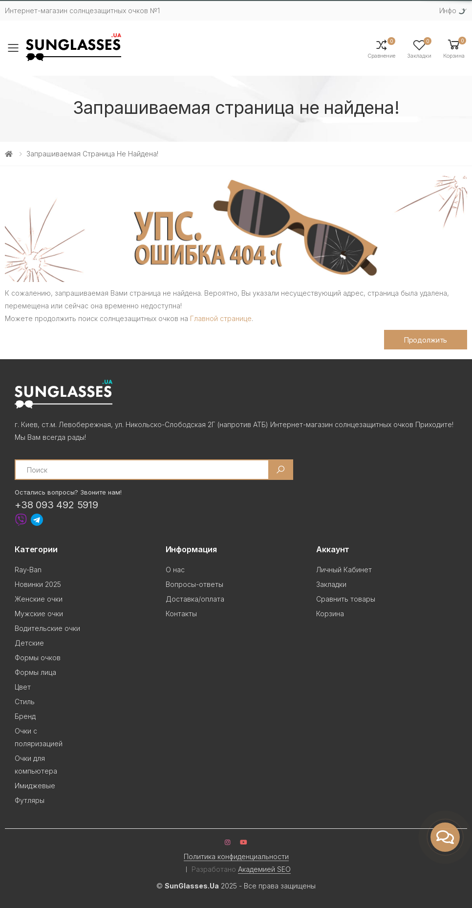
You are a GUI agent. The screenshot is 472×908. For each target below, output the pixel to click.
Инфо (447, 10)
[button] (454, 48)
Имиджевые (35, 785)
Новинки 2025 (38, 584)
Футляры (29, 800)
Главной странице (221, 318)
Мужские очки (39, 613)
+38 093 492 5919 (56, 505)
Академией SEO (264, 869)
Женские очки (39, 599)
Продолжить (426, 340)
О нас (175, 569)
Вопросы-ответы (194, 584)
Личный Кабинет (344, 569)
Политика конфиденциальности (236, 856)
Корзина (330, 613)
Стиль (25, 701)
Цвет (23, 687)
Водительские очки (47, 628)
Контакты (181, 613)
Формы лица (35, 672)
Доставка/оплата (195, 599)
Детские (29, 643)
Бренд (25, 716)
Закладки (331, 584)
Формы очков (38, 657)
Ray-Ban (28, 569)
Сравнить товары (345, 599)
